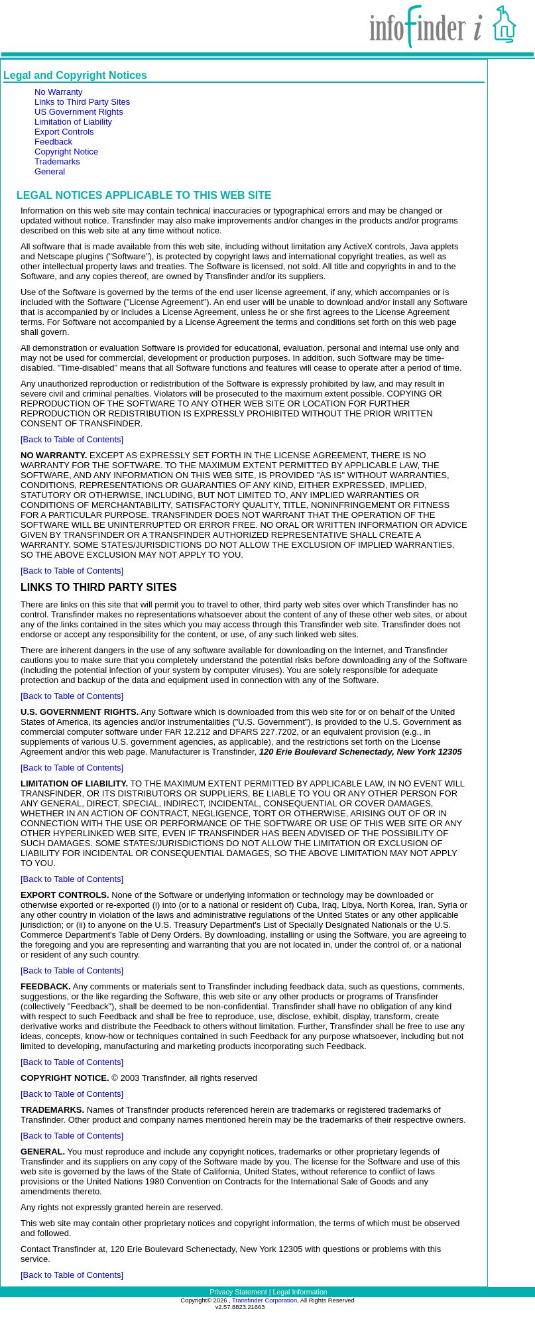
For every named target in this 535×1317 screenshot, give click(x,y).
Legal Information (299, 1292)
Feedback (53, 142)
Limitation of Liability (73, 122)
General (49, 171)
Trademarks (57, 161)
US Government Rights (78, 112)
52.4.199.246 (302, 1307)
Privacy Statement (238, 1292)
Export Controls (64, 132)
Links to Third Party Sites (82, 102)
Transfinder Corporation (264, 1300)
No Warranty (58, 92)
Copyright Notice (66, 152)
